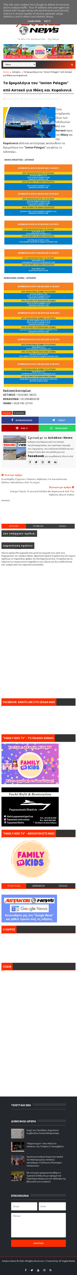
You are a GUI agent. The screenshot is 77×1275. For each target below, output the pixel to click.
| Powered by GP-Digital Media (60, 1260)
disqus (62, 526)
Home (6, 71)
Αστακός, (55, 98)
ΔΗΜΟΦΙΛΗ (38, 885)
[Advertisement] (39, 515)
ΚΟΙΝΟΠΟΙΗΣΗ (21, 420)
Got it (47, 21)
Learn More (34, 21)
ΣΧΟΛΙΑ (63, 885)
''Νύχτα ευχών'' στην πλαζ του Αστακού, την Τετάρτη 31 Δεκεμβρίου (45, 1145)
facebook (38, 526)
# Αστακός (19, 412)
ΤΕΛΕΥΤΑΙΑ (14, 885)
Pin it (22, 428)
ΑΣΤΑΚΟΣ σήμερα (38, 947)
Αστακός (16, 71)
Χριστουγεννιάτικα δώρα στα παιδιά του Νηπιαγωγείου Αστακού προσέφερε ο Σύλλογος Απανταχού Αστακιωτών (45, 1161)
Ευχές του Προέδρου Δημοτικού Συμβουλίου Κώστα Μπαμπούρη (43, 1132)
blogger (13, 526)
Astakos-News (9, 1260)
